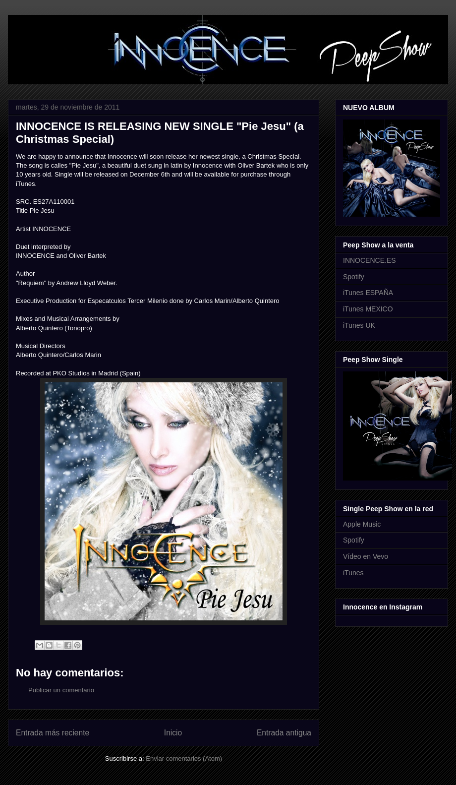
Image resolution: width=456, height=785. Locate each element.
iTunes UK (359, 325)
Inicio (173, 732)
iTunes (353, 573)
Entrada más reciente (52, 732)
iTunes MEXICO (368, 309)
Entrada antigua (284, 732)
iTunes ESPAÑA (368, 293)
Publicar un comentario (61, 690)
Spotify (353, 277)
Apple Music (362, 524)
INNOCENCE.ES (369, 260)
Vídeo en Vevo (365, 556)
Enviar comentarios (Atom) (184, 758)
